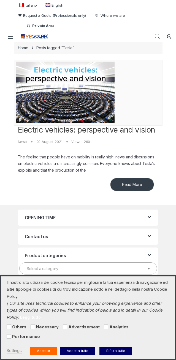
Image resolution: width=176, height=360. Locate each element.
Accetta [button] (43, 350)
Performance (26, 336)
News (22, 141)
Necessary (47, 327)
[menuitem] (27, 5)
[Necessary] (33, 327)
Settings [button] (14, 350)
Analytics (119, 327)
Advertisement (84, 327)
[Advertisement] (65, 327)
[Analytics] (106, 327)
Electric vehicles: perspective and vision (86, 129)
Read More (132, 184)
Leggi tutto (30, 317)
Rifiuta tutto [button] (115, 350)
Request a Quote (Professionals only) (52, 15)
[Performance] (9, 336)
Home (23, 47)
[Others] (9, 327)
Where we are (109, 15)
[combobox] (88, 268)
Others (19, 327)
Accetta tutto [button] (77, 350)
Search (157, 37)
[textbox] (88, 269)
